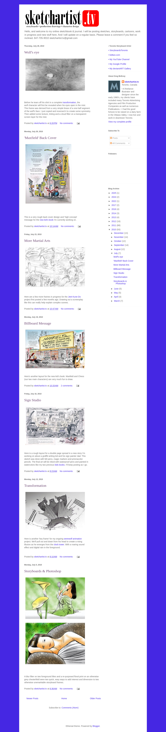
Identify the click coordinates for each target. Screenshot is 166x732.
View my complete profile (119, 122)
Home (64, 698)
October (118, 241)
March (117, 301)
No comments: (67, 123)
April (116, 297)
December (119, 233)
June (116, 289)
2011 (114, 225)
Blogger (96, 726)
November (119, 237)
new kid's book (46, 220)
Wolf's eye (31, 52)
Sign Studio (32, 400)
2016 (114, 209)
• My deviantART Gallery (119, 68)
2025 (114, 193)
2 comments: (67, 385)
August (117, 249)
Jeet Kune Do (74, 297)
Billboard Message (37, 323)
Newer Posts (32, 698)
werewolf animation (73, 539)
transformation (69, 102)
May (116, 293)
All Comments (117, 143)
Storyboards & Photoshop (42, 571)
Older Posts (95, 698)
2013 (114, 217)
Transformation (35, 486)
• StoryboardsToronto (118, 50)
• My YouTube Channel (118, 59)
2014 (114, 213)
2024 (114, 197)
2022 (114, 201)
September (119, 245)
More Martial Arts (37, 241)
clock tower (59, 544)
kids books (60, 465)
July (116, 253)
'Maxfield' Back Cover (40, 138)
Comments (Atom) (70, 707)
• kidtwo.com (114, 55)
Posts (114, 138)
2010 (114, 229)
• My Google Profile (117, 64)
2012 (114, 221)
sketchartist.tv (132, 82)
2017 (114, 205)
